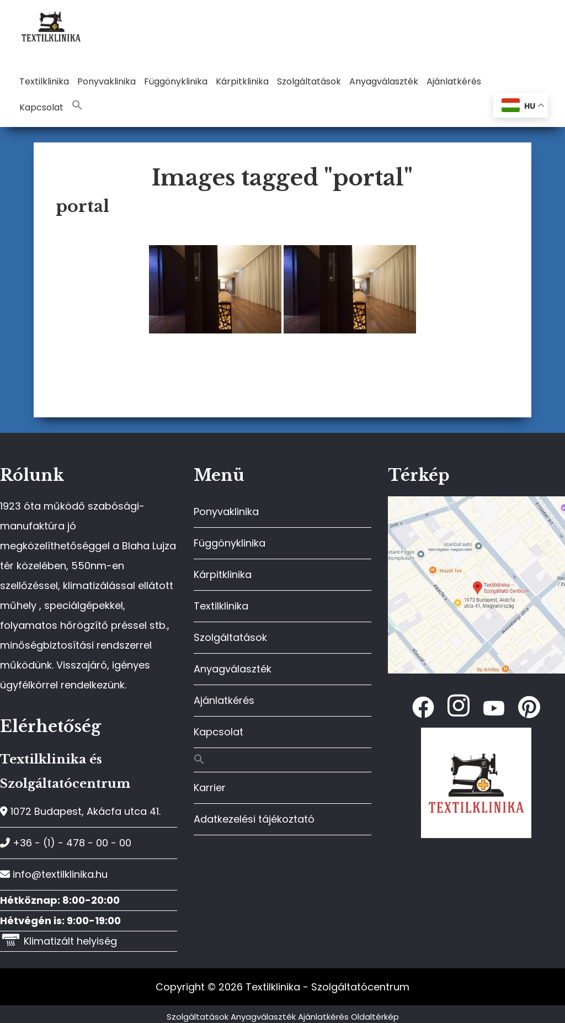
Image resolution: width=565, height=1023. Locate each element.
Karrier (210, 787)
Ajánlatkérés (224, 700)
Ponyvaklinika (226, 511)
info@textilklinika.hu (54, 874)
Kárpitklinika (223, 574)
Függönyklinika (229, 543)
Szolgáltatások (230, 637)
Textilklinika (221, 606)
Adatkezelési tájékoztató (254, 819)
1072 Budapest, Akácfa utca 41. (80, 811)
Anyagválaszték (232, 669)
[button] (77, 106)
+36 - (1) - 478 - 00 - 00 (65, 843)
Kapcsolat (218, 732)
